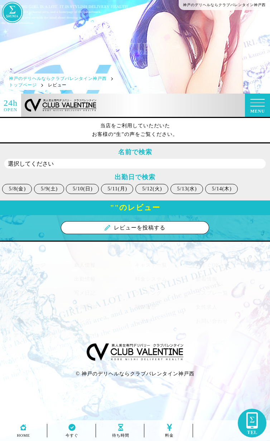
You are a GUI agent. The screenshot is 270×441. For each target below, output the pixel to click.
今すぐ (72, 433)
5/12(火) (152, 188)
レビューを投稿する (135, 228)
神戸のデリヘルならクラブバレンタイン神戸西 (138, 373)
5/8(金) (17, 188)
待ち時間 (120, 433)
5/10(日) (82, 188)
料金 (169, 433)
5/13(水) (187, 188)
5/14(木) (222, 188)
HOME (23, 433)
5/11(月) (117, 188)
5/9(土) (49, 188)
